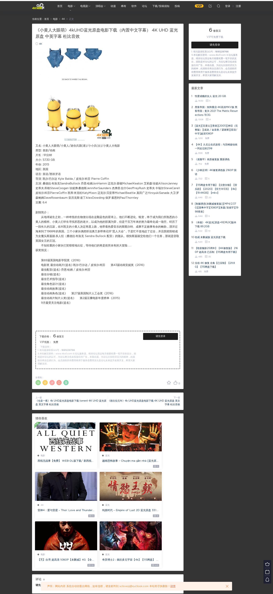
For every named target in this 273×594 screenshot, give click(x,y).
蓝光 (93, 456)
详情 (173, 586)
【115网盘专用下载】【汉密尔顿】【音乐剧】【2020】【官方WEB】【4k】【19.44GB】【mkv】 (216, 189)
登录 (44, 536)
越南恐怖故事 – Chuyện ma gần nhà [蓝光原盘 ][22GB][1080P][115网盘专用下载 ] (107, 461)
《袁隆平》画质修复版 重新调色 (212, 159)
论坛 (144, 6)
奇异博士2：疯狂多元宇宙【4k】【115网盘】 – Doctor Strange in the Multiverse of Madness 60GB (156, 511)
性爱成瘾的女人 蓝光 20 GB (210, 96)
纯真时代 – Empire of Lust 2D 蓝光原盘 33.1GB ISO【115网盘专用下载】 (57, 511)
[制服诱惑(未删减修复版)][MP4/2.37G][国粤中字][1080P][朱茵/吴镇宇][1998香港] (216, 208)
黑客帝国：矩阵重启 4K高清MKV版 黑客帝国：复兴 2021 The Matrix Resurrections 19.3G (216, 111)
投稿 (177, 6)
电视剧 (84, 6)
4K (40, 44)
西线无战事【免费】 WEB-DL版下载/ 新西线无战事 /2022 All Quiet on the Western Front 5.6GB (58, 461)
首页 (60, 6)
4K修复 (38, 6)
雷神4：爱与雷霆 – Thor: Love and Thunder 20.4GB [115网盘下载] (157, 461)
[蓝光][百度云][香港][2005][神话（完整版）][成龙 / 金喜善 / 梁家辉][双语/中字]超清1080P (216, 130)
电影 (70, 6)
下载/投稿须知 (160, 6)
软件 (134, 6)
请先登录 (160, 336)
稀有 (123, 6)
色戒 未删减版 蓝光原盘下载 (210, 237)
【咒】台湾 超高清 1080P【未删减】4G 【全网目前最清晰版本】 (106, 511)
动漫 (113, 6)
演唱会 (99, 6)
